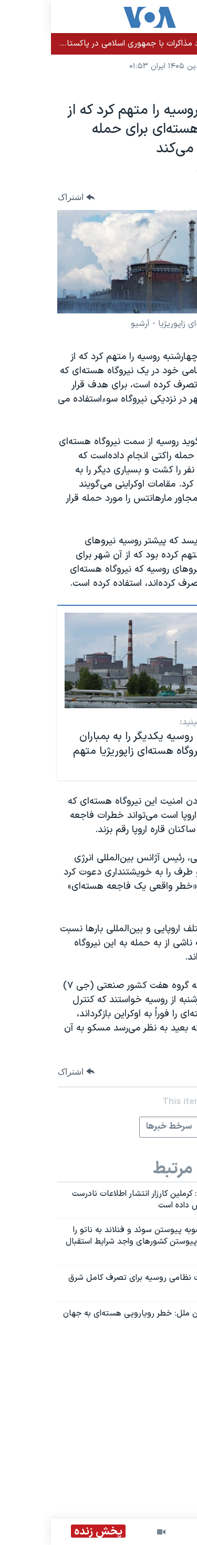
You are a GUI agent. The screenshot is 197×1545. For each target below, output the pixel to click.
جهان (178, 87)
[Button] (25, 197)
